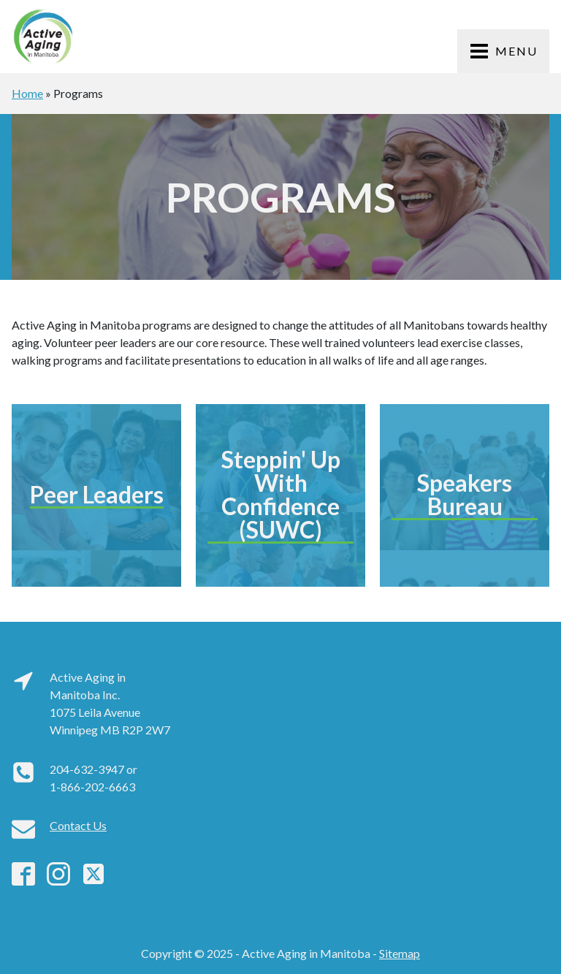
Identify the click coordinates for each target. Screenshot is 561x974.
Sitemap (399, 953)
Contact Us (78, 825)
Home (27, 93)
